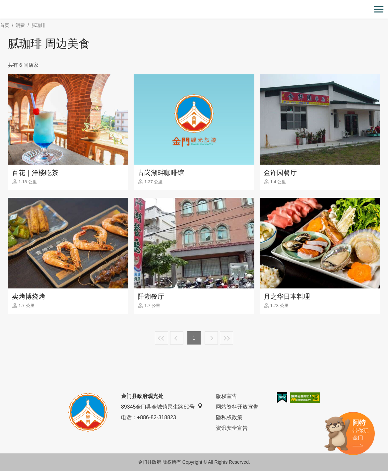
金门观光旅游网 (194, 9)
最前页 (161, 338)
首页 (4, 25)
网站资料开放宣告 (237, 407)
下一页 (211, 338)
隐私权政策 (229, 417)
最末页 (226, 338)
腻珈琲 (38, 25)
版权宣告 (226, 396)
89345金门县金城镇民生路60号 (162, 406)
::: (2, 4)
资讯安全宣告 (232, 428)
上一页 (176, 338)
